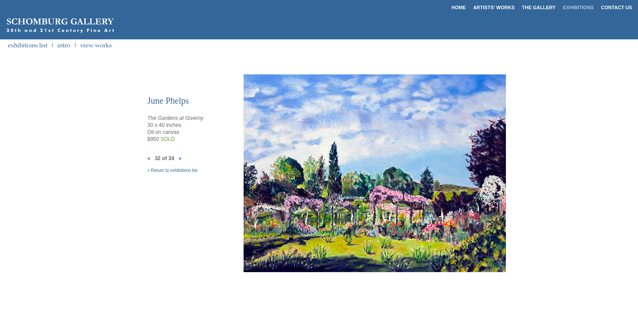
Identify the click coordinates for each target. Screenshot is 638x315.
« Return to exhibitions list (172, 170)
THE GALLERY (539, 7)
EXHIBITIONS (578, 7)
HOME (458, 7)
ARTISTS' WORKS (494, 7)
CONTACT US (616, 7)
